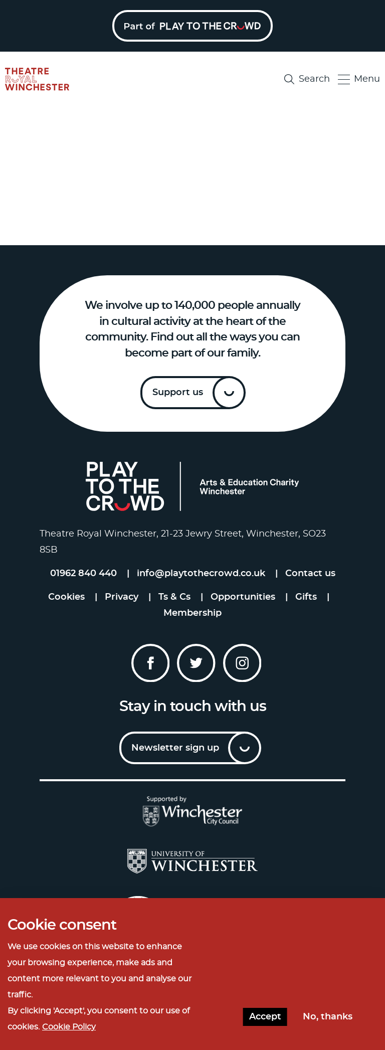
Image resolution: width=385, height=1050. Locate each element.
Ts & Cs (174, 597)
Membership (192, 613)
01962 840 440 (83, 573)
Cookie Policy (69, 1027)
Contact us (310, 573)
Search (307, 79)
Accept (265, 1016)
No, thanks (327, 1016)
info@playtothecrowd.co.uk (201, 573)
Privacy (121, 597)
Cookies (66, 597)
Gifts (306, 597)
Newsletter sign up (175, 748)
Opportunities (243, 597)
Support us (177, 392)
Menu (359, 79)
